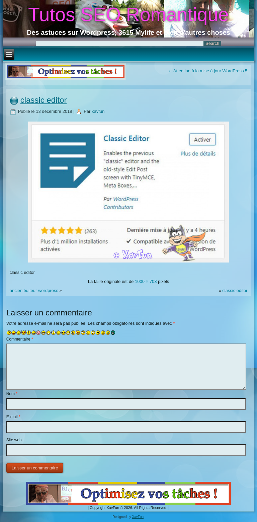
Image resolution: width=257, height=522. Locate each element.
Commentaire (19, 339)
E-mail (13, 417)
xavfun (98, 111)
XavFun (138, 517)
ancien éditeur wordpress (34, 290)
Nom (11, 393)
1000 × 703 (146, 281)
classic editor (43, 99)
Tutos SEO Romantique (128, 14)
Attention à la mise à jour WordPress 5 (207, 70)
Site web (14, 440)
